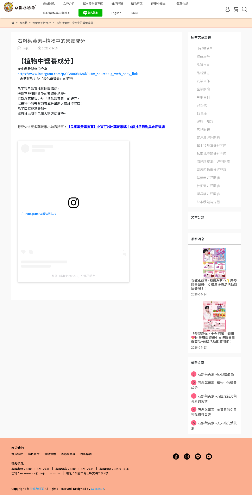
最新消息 (49, 3)
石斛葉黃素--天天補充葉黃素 (214, 425)
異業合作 (203, 80)
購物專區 (137, 3)
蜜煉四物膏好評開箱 (211, 169)
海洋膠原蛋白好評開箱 (213, 161)
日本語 (134, 13)
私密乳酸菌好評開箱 (211, 153)
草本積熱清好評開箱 (211, 145)
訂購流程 (50, 454)
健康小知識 (158, 3)
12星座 (202, 113)
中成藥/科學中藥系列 (56, 13)
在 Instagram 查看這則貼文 (39, 213)
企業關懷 (203, 88)
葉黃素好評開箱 (208, 177)
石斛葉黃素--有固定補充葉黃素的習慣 (214, 398)
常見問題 (203, 129)
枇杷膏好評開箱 (208, 185)
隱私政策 (33, 454)
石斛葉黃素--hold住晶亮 (212, 374)
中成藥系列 (205, 48)
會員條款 (17, 454)
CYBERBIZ (97, 489)
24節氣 (202, 105)
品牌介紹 (69, 3)
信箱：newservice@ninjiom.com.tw (35, 473)
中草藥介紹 (181, 3)
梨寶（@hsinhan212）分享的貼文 (74, 275)
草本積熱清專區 (93, 3)
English (116, 13)
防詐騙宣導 (68, 454)
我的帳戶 (86, 454)
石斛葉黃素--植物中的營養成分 (214, 385)
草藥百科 (203, 96)
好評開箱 (117, 3)
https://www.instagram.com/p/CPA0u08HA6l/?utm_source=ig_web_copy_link (78, 73)
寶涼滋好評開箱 (208, 137)
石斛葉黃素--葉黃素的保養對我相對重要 (214, 412)
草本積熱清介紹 (208, 201)
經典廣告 (203, 56)
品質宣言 (203, 64)
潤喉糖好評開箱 (208, 193)
